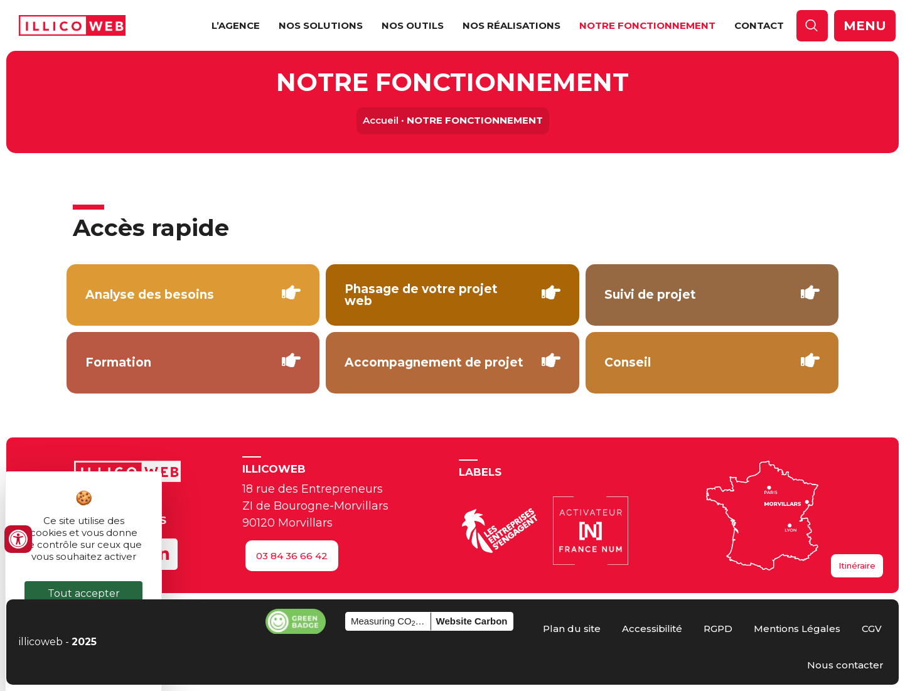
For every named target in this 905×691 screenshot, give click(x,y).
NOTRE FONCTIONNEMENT (647, 25)
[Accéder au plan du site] (571, 628)
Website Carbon (472, 621)
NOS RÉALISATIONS (511, 25)
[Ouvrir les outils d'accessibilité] (18, 539)
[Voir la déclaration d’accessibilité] (652, 628)
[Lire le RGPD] (718, 628)
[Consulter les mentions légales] (797, 628)
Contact (759, 25)
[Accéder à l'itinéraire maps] (857, 565)
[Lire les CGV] (872, 628)
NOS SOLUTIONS (321, 25)
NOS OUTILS (413, 25)
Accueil (381, 120)
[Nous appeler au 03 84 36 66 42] (291, 555)
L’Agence (236, 25)
